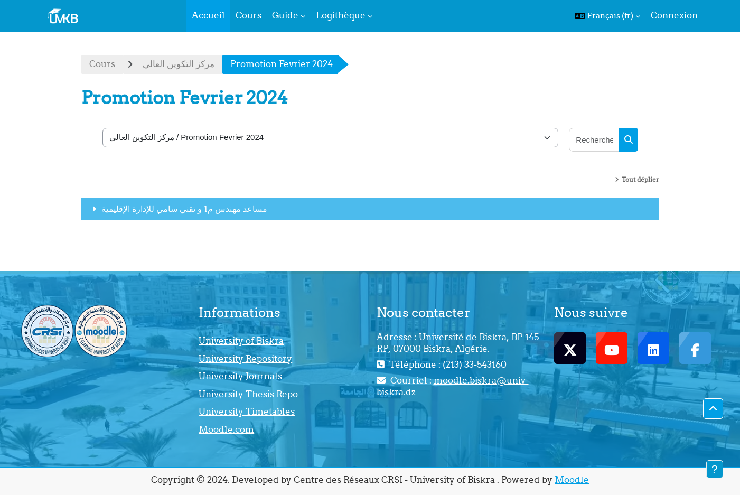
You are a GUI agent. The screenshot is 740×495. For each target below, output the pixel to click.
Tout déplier (640, 179)
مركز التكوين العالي (178, 64)
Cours (102, 64)
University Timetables (247, 411)
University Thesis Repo (248, 394)
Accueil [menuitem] (208, 15)
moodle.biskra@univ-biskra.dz (453, 386)
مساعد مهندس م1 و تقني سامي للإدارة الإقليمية (184, 208)
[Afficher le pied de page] (714, 469)
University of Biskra (241, 341)
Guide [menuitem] (285, 15)
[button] (607, 16)
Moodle (572, 479)
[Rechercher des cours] (594, 140)
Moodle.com (226, 429)
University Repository (245, 359)
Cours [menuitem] (248, 15)
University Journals (240, 376)
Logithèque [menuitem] (341, 15)
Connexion (674, 15)
